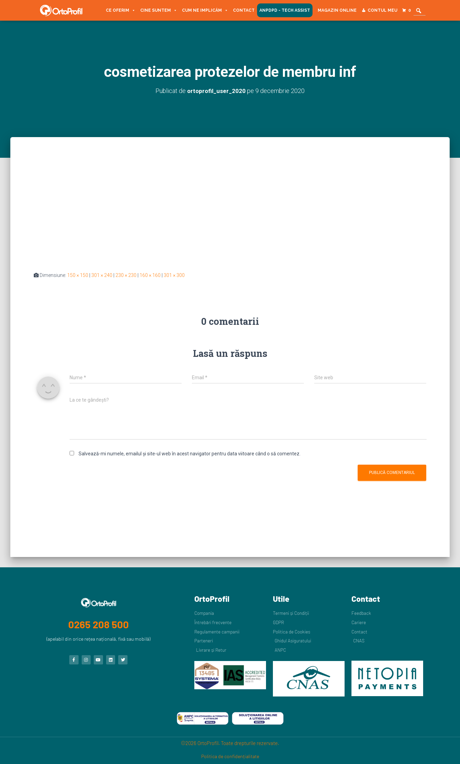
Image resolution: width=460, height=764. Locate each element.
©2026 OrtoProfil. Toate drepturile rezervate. (230, 743)
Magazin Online (337, 10)
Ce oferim (120, 10)
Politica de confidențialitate (230, 756)
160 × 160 (150, 275)
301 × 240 (101, 275)
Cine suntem (158, 10)
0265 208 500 (98, 622)
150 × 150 (77, 275)
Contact (244, 10)
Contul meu (382, 10)
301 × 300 (174, 275)
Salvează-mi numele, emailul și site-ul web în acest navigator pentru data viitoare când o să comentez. (189, 453)
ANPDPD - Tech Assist (284, 10)
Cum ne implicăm (205, 10)
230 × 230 (125, 275)
